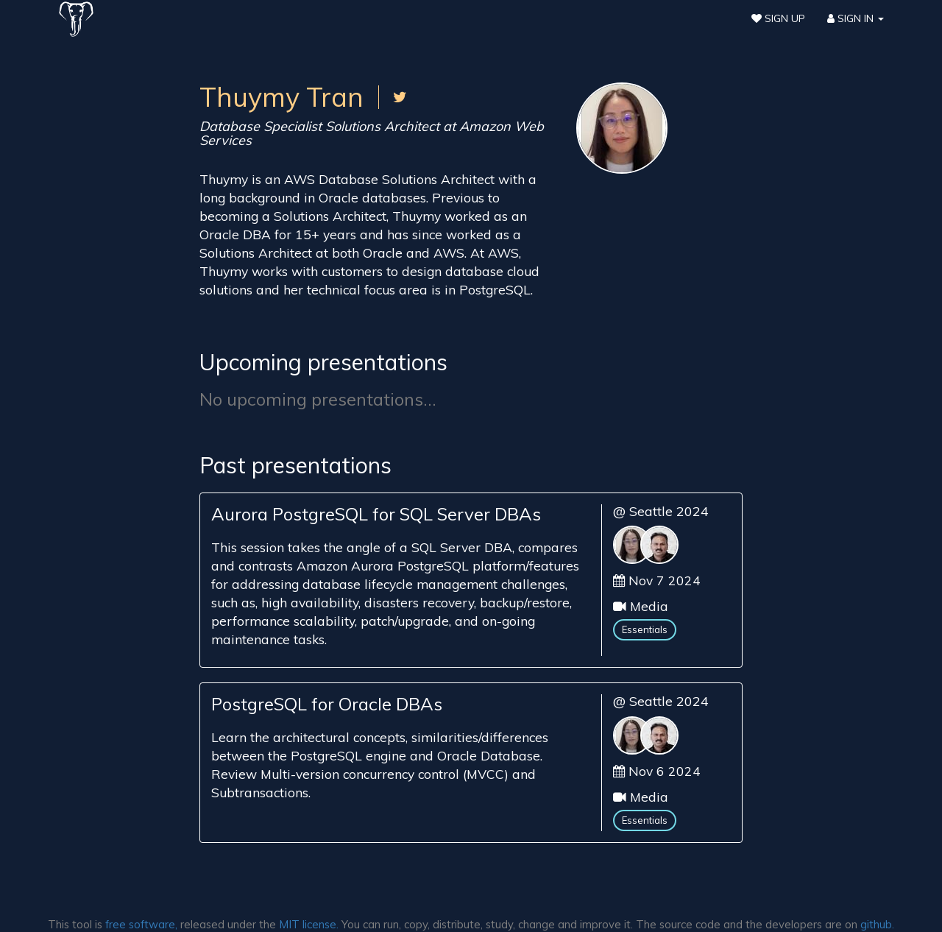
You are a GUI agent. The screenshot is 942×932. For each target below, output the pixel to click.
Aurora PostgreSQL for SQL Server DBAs (376, 514)
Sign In (855, 18)
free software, (141, 924)
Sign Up (778, 18)
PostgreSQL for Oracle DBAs (326, 704)
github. (877, 924)
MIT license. (309, 924)
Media (649, 606)
